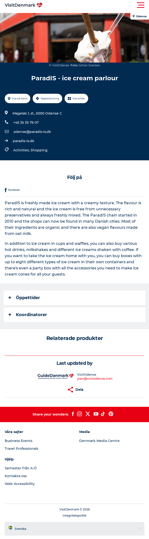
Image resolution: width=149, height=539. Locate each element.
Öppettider (24, 297)
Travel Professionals (21, 448)
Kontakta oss (16, 476)
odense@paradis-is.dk (32, 132)
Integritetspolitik (74, 515)
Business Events (18, 441)
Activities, (22, 150)
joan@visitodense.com (95, 378)
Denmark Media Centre (99, 441)
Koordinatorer (28, 314)
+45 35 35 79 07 (26, 122)
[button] (95, 5)
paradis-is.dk (23, 141)
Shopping (39, 150)
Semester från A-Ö (21, 468)
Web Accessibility (20, 484)
